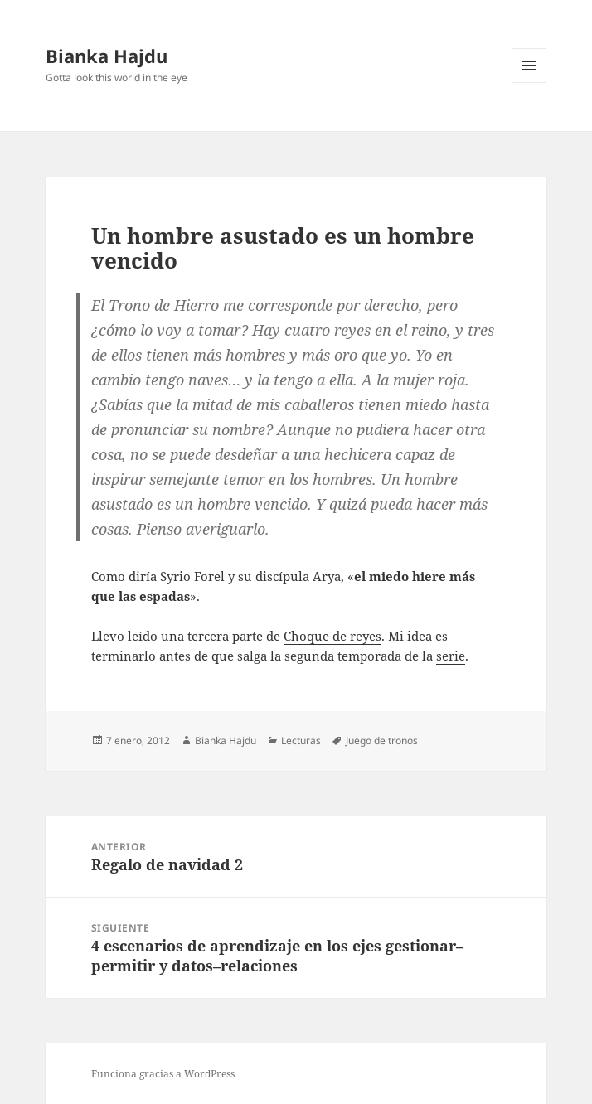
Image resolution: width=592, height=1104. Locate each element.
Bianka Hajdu (106, 55)
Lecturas (301, 741)
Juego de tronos (382, 741)
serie (450, 655)
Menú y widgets (529, 82)
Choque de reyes (332, 635)
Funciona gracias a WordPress (163, 1074)
